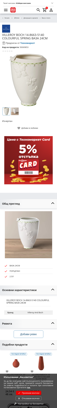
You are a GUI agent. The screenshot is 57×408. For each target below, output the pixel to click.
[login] (51, 10)
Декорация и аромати (29, 18)
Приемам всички (28, 393)
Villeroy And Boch (35, 312)
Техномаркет (27, 43)
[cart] (44, 10)
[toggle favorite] (28, 128)
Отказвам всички (28, 398)
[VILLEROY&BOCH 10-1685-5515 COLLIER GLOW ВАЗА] (41, 362)
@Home (15, 18)
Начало (5, 18)
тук (28, 387)
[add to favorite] (8, 371)
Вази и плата (44, 18)
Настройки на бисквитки (28, 403)
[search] (38, 10)
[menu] (6, 10)
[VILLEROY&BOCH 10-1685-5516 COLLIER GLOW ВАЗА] (16, 362)
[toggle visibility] (28, 203)
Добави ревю (28, 334)
